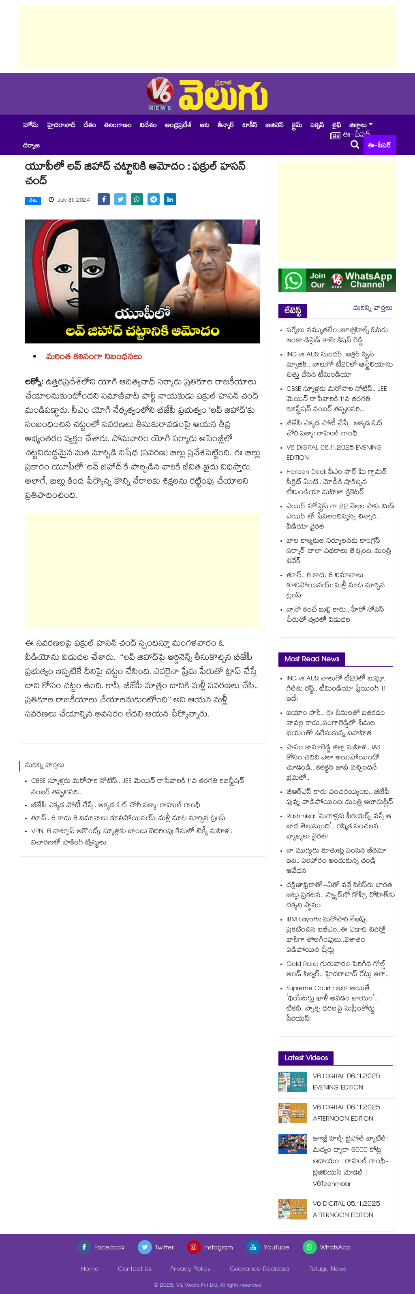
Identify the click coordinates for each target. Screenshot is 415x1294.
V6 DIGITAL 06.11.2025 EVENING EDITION (334, 454)
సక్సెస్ (317, 126)
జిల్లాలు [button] (358, 126)
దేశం (89, 126)
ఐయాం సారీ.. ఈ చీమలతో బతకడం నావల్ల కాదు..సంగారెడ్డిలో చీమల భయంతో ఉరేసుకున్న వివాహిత (336, 724)
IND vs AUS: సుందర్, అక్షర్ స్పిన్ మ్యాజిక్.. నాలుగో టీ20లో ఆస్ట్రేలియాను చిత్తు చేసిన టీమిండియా (340, 366)
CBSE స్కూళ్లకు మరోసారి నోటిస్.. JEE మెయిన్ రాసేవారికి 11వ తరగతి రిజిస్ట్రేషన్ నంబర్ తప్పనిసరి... (137, 787)
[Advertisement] (207, 36)
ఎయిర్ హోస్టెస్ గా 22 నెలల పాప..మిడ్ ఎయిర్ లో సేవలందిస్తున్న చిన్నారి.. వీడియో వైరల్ (341, 517)
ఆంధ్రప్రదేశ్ (178, 126)
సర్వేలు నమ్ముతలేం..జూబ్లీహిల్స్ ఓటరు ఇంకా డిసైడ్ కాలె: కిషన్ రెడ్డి (337, 336)
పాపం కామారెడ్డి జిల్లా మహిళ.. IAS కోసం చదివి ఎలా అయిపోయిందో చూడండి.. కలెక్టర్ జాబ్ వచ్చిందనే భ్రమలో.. (333, 763)
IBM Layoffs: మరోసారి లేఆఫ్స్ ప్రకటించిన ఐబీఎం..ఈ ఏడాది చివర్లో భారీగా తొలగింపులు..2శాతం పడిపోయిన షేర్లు (336, 936)
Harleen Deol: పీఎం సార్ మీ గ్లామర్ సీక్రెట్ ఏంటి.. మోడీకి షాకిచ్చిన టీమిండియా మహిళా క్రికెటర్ (337, 483)
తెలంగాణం (118, 126)
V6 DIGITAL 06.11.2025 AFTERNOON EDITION (346, 1114)
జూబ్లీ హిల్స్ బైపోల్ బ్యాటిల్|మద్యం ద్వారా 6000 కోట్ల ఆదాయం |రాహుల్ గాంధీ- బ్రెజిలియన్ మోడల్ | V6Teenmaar (351, 1162)
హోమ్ (31, 126)
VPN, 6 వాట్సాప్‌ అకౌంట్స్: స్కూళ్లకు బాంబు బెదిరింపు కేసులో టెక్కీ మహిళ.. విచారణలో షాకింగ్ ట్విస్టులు (132, 837)
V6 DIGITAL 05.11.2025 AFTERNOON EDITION (346, 1210)
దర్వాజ (31, 146)
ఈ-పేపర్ (379, 146)
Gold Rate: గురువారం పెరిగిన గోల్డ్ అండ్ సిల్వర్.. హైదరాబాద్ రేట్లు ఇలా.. (338, 970)
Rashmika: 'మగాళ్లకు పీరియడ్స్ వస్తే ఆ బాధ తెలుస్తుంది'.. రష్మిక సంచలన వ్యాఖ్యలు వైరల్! (339, 827)
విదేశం (148, 126)
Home (90, 1270)
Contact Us (134, 1270)
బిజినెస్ (274, 126)
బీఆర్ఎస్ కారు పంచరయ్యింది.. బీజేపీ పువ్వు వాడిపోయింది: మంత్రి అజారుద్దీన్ (340, 798)
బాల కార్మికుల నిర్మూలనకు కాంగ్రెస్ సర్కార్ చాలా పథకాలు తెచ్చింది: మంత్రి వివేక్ (339, 552)
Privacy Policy (190, 1270)
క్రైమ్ (297, 126)
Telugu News (328, 1270)
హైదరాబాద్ (61, 126)
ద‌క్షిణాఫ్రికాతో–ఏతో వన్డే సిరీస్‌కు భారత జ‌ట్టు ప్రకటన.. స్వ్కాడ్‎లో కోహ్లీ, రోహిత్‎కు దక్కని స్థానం (341, 896)
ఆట (205, 126)
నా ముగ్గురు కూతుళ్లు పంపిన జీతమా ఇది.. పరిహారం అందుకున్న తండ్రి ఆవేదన (336, 862)
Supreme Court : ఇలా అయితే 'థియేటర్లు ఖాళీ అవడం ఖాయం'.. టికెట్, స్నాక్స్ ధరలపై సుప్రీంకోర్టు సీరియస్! (332, 1004)
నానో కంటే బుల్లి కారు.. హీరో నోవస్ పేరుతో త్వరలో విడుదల (335, 616)
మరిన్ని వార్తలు (373, 309)
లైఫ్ (336, 126)
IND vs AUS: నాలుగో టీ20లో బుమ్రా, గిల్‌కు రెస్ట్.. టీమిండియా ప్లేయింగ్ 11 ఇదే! (336, 690)
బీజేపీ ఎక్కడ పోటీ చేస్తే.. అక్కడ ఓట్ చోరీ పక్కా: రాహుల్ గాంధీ (115, 806)
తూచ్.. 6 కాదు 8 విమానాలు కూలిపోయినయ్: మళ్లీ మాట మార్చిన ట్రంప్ (128, 819)
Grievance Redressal (260, 1270)
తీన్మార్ (226, 126)
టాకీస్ (249, 126)
